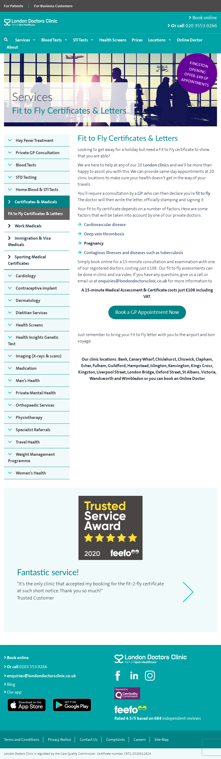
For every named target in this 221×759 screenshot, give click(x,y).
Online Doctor (190, 40)
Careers (140, 739)
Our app (14, 692)
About (12, 47)
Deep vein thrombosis (104, 234)
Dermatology (28, 300)
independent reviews (181, 718)
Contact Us (88, 739)
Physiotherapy (29, 417)
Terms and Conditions (21, 739)
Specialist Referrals (33, 430)
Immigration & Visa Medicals (29, 241)
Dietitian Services (32, 313)
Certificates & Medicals (36, 202)
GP (140, 193)
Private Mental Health (36, 393)
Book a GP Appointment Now (147, 312)
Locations (160, 40)
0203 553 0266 (33, 667)
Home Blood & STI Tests (37, 189)
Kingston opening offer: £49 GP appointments (195, 74)
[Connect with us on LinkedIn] (135, 675)
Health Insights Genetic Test (33, 340)
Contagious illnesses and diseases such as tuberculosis (133, 252)
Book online (203, 18)
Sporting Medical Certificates (27, 260)
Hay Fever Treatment (34, 140)
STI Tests (83, 40)
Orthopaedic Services (35, 405)
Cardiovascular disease (105, 224)
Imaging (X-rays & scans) (38, 356)
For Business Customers (53, 5)
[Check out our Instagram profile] (151, 675)
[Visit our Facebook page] (119, 675)
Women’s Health (31, 473)
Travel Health (28, 442)
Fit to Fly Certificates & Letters (35, 213)
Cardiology (26, 276)
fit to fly (203, 193)
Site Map (162, 739)
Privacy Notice (59, 739)
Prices (137, 40)
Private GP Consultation (38, 152)
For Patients (13, 5)
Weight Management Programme (31, 457)
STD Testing (26, 177)
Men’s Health (28, 380)
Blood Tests (54, 40)
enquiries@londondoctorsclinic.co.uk (132, 281)
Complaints (115, 739)
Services (25, 40)
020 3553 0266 (201, 26)
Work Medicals (28, 226)
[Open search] (6, 39)
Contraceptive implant (36, 288)
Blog (11, 684)
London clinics (156, 165)
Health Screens (113, 40)
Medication (26, 368)
